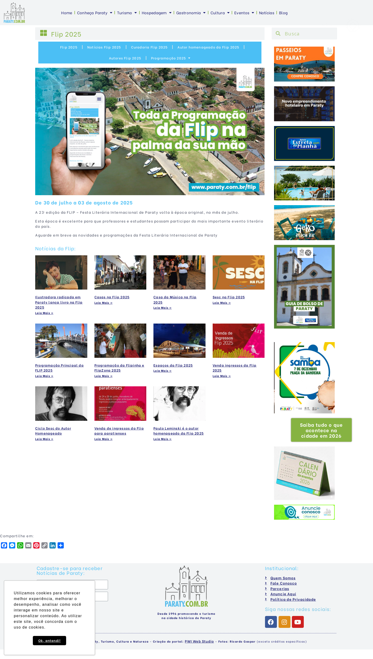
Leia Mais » (44, 313)
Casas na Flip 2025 (112, 296)
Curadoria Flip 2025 (149, 46)
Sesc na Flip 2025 (229, 296)
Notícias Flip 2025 (104, 46)
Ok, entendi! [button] (49, 640)
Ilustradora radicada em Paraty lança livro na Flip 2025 (59, 302)
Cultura (220, 13)
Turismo (127, 13)
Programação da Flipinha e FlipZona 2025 (119, 368)
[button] (279, 378)
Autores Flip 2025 (125, 57)
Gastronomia (191, 13)
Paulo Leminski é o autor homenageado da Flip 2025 (178, 431)
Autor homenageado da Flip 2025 (208, 46)
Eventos (244, 13)
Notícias (266, 12)
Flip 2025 (68, 46)
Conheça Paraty (95, 13)
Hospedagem (157, 13)
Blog (283, 12)
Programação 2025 (171, 58)
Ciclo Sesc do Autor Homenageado (53, 431)
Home (66, 12)
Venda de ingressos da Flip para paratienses (119, 431)
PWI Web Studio (199, 641)
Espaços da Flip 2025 (173, 365)
